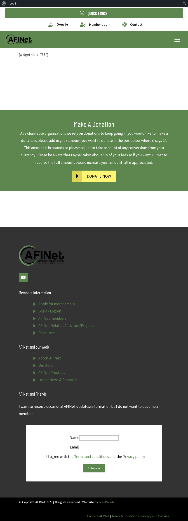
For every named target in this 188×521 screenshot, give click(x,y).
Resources (46, 332)
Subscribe (94, 468)
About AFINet (49, 358)
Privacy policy (134, 456)
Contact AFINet (98, 516)
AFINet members (52, 318)
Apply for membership (56, 303)
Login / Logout (50, 311)
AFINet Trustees (51, 372)
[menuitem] (4, 3)
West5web (106, 502)
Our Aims (45, 365)
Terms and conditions (91, 456)
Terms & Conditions (125, 516)
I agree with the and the (94, 456)
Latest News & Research (57, 379)
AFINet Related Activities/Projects (66, 325)
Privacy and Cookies (155, 516)
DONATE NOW (99, 176)
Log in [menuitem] (13, 3)
